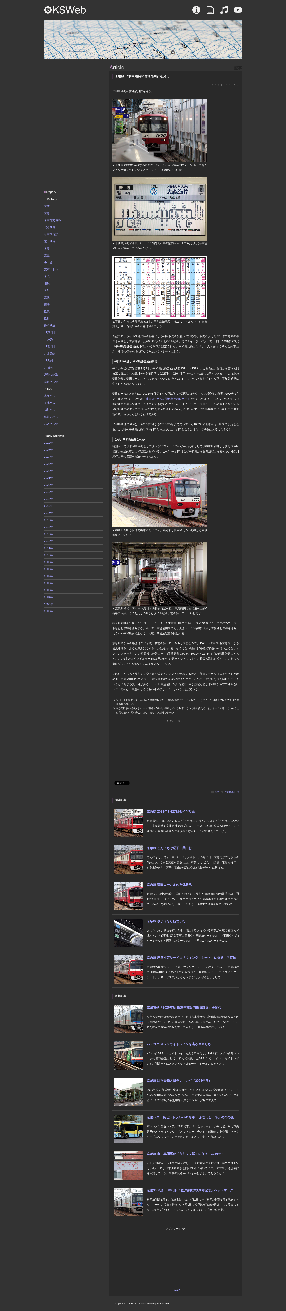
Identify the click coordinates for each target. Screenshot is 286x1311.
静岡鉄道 (49, 325)
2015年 (48, 520)
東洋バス (49, 395)
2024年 (48, 456)
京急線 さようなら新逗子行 (166, 921)
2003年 (48, 604)
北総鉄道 (49, 227)
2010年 (48, 554)
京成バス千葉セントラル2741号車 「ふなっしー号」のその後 (190, 1117)
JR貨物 (48, 367)
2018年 (48, 498)
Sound (224, 12)
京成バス (49, 402)
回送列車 (229, 792)
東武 (47, 276)
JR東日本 (50, 332)
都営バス (49, 409)
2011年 (48, 548)
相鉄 (47, 283)
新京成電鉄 (51, 234)
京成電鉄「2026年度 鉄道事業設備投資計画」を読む (184, 1007)
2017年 (48, 505)
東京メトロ (51, 269)
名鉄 (47, 290)
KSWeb (65, 10)
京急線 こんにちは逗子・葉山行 (169, 848)
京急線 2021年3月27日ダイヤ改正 (171, 811)
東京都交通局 (52, 220)
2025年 (48, 449)
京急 (217, 792)
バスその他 (51, 423)
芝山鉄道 (49, 241)
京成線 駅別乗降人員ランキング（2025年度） (179, 1080)
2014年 (48, 526)
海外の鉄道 (51, 374)
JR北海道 (50, 353)
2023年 (48, 463)
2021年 (48, 477)
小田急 (48, 262)
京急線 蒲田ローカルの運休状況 (169, 884)
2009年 (48, 562)
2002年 (48, 611)
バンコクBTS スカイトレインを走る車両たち (179, 1044)
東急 (47, 248)
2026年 (48, 442)
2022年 (48, 470)
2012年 (48, 540)
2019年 (48, 491)
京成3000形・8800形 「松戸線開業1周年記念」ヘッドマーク (190, 1190)
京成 (47, 206)
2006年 (48, 583)
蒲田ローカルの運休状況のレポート (168, 398)
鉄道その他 (51, 381)
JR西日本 (50, 346)
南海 (47, 304)
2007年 (48, 576)
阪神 (47, 318)
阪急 (47, 311)
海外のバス (51, 416)
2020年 (48, 484)
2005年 (48, 590)
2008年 (48, 569)
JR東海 (48, 339)
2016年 (48, 512)
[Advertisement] (73, 124)
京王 (47, 255)
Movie (238, 12)
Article (210, 12)
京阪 (47, 297)
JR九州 (48, 360)
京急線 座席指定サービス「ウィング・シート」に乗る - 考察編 (191, 957)
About (196, 12)
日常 (236, 792)
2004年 (48, 597)
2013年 (48, 534)
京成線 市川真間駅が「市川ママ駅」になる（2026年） (185, 1153)
